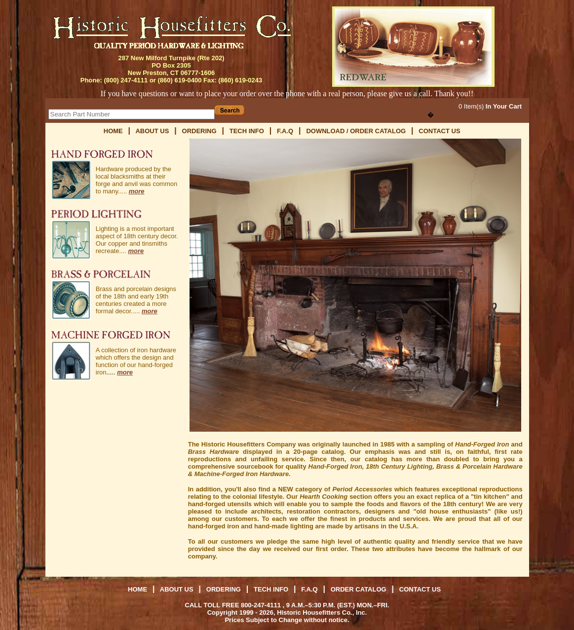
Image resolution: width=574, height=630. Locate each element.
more (137, 191)
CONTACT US (439, 131)
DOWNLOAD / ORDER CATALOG (356, 131)
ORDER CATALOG (359, 589)
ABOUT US (152, 131)
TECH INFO (247, 131)
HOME (113, 131)
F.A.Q (285, 131)
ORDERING (199, 131)
